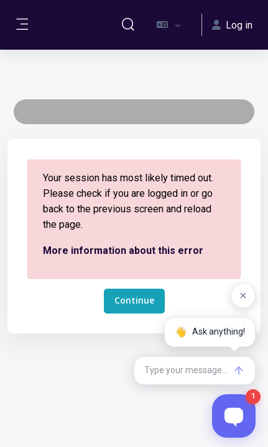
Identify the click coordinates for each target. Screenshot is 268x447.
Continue (134, 300)
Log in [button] (232, 25)
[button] (128, 25)
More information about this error (123, 250)
